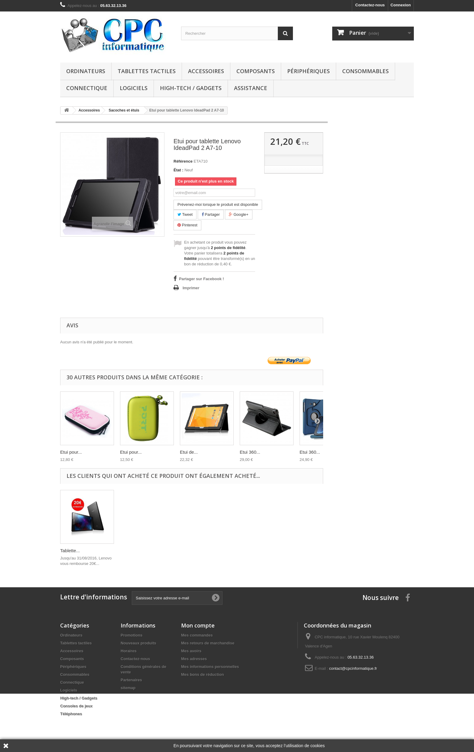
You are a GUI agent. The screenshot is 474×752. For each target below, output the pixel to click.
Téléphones (71, 713)
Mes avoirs (191, 651)
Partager (211, 214)
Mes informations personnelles (210, 666)
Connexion (401, 5)
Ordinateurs (85, 71)
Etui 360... (250, 452)
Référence (183, 161)
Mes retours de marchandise (207, 643)
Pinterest (187, 225)
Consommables (365, 71)
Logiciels (134, 88)
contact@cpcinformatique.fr (353, 668)
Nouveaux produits (138, 643)
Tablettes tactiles (147, 71)
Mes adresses (194, 658)
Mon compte (198, 625)
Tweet (185, 214)
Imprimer (191, 288)
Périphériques (308, 71)
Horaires (129, 651)
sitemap (128, 688)
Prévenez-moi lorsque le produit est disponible (217, 204)
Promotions (131, 635)
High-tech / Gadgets (191, 88)
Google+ (238, 214)
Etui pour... (71, 452)
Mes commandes (197, 635)
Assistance (250, 88)
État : (178, 170)
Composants (255, 71)
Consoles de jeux (76, 706)
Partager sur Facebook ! (201, 279)
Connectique (86, 88)
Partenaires (131, 680)
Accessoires (206, 71)
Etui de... (189, 452)
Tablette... (70, 550)
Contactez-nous (370, 5)
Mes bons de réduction (202, 674)
